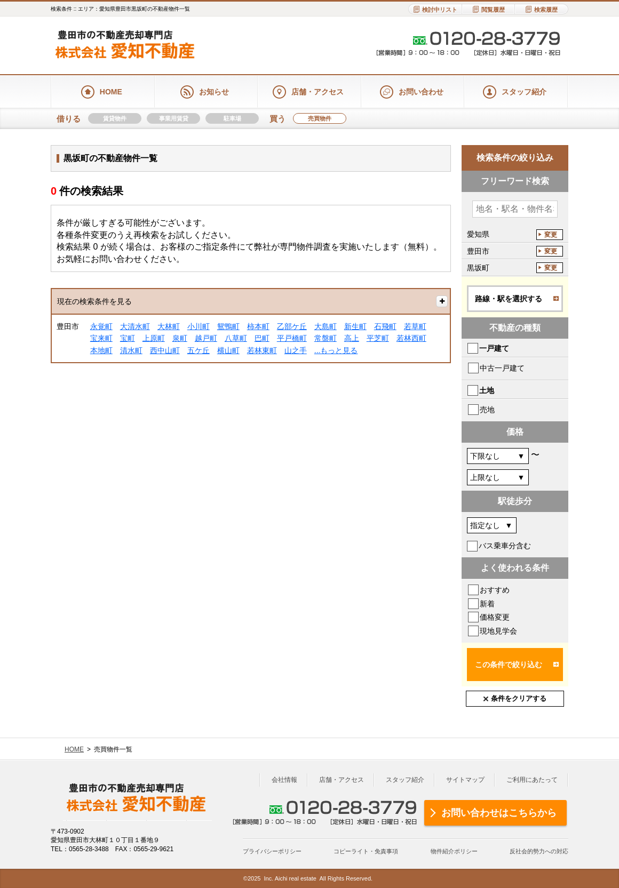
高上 (351, 338)
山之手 (295, 350)
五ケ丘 (198, 350)
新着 (487, 603)
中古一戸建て (502, 368)
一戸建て (494, 348)
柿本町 (258, 326)
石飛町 (385, 326)
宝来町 (101, 338)
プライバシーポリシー (272, 851)
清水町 (131, 350)
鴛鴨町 (228, 326)
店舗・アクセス (341, 779)
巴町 (262, 338)
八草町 (236, 338)
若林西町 (411, 338)
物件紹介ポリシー (454, 851)
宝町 (127, 338)
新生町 (355, 326)
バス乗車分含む (505, 545)
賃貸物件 (114, 118)
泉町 (179, 338)
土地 (486, 390)
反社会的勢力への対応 (539, 851)
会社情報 (284, 779)
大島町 (325, 326)
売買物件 (319, 118)
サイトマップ (465, 779)
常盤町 (325, 338)
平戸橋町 (292, 338)
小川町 (198, 326)
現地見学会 (498, 631)
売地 (487, 409)
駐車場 (232, 118)
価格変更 (495, 617)
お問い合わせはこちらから (499, 812)
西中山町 (165, 350)
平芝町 (378, 338)
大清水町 (135, 326)
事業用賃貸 (173, 118)
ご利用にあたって (532, 779)
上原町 (153, 338)
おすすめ (495, 590)
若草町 (415, 326)
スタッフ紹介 (405, 779)
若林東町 (262, 350)
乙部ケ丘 (292, 326)
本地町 (101, 350)
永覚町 (101, 326)
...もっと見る (336, 350)
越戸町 (206, 338)
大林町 (168, 326)
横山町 (228, 350)
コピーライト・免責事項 (366, 851)
